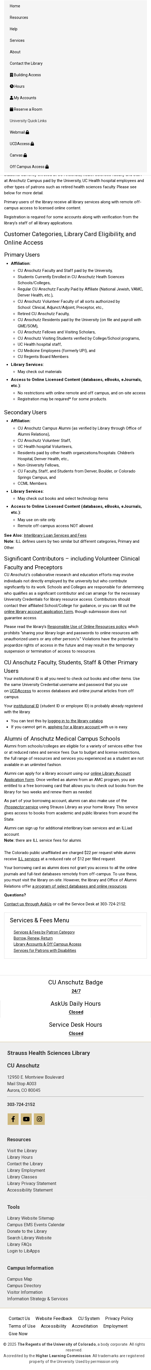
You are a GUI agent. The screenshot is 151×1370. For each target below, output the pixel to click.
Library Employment (26, 1170)
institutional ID (26, 705)
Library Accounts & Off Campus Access (47, 944)
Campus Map (19, 1279)
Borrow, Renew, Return (33, 938)
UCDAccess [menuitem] (22, 144)
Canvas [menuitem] (18, 155)
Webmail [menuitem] (19, 132)
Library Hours (20, 1157)
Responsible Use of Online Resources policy (87, 626)
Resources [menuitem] (19, 17)
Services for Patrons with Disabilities (45, 950)
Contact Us (19, 1318)
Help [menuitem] (13, 29)
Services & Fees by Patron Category (44, 932)
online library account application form (38, 611)
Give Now (18, 1333)
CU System (89, 1318)
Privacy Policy (119, 1318)
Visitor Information (25, 1292)
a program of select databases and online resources (79, 886)
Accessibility (54, 1326)
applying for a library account (74, 726)
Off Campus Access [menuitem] (29, 167)
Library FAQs (19, 1244)
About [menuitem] (15, 52)
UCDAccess (20, 690)
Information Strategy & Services (37, 1298)
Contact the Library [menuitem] (26, 63)
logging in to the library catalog (75, 720)
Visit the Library (22, 1150)
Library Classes (22, 1177)
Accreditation (85, 1326)
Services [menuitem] (17, 40)
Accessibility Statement (30, 1190)
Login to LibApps (23, 1251)
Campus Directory (24, 1285)
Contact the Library (25, 1163)
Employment (115, 1326)
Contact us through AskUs (28, 904)
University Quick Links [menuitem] (28, 121)
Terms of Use (22, 1326)
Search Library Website (29, 1237)
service (21, 807)
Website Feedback (53, 1318)
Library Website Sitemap (30, 1218)
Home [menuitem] (15, 6)
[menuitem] (75, 75)
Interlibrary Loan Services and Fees (55, 535)
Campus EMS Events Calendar (36, 1224)
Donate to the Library (27, 1231)
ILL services (29, 858)
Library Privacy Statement (31, 1183)
